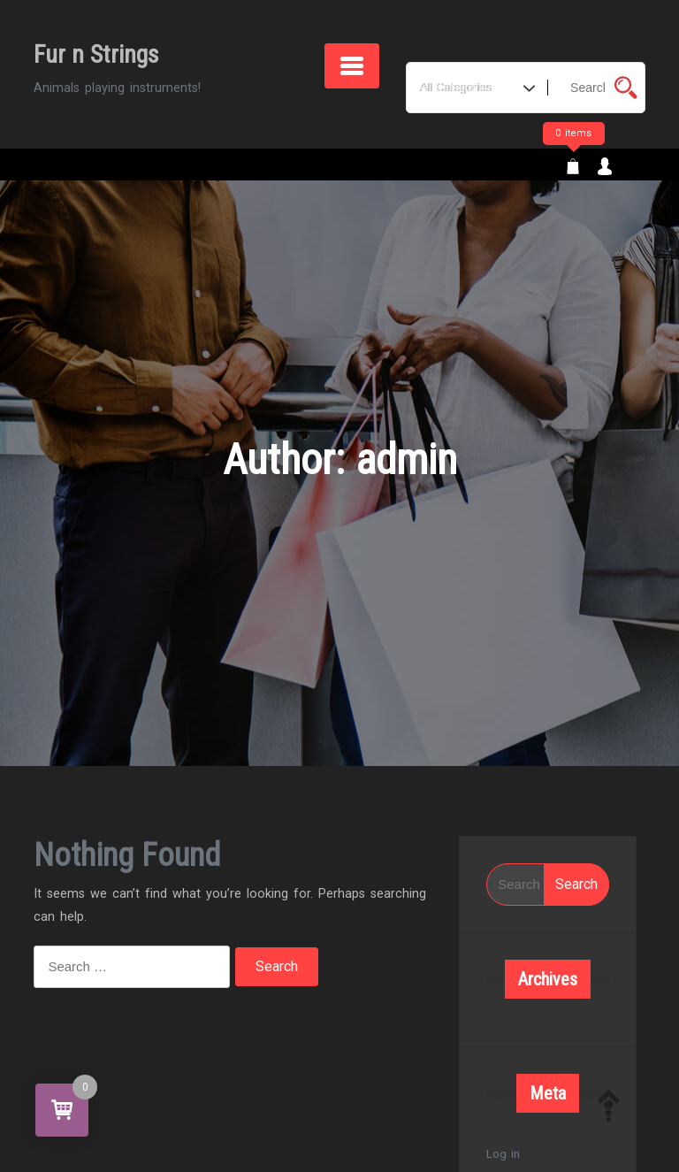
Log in (503, 1153)
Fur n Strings (96, 54)
